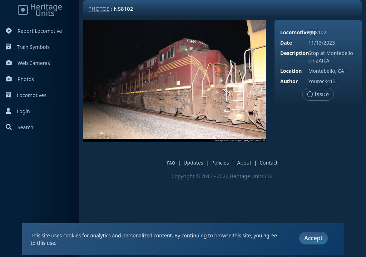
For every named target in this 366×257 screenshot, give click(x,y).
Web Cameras (28, 63)
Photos (20, 79)
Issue (318, 94)
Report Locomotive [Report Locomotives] (34, 30)
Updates (193, 162)
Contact (268, 162)
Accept (313, 238)
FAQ (171, 163)
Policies (220, 162)
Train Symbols (28, 47)
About (244, 162)
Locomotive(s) (297, 32)
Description (294, 53)
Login (18, 111)
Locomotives (26, 95)
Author (289, 81)
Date (286, 42)
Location (291, 70)
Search (19, 127)
